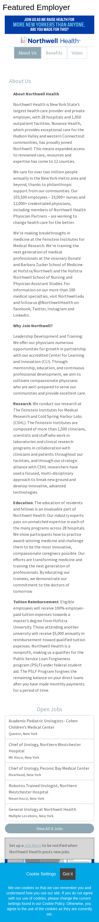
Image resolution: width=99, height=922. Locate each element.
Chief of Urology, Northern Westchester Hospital (45, 751)
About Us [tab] (27, 53)
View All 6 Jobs (49, 828)
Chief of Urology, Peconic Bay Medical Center (49, 771)
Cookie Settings (41, 874)
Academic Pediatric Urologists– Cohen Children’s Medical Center (43, 727)
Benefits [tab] (54, 53)
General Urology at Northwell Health (42, 812)
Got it (68, 874)
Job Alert (32, 845)
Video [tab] (77, 53)
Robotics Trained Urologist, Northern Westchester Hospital (43, 792)
